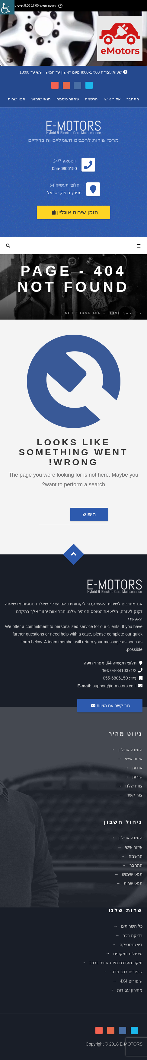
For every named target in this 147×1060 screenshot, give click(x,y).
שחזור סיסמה (67, 99)
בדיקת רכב (132, 935)
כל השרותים (131, 926)
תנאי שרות (17, 99)
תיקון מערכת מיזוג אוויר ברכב (115, 962)
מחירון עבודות (129, 990)
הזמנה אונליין (130, 749)
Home (114, 313)
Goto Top (76, 556)
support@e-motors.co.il (114, 685)
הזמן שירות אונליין (75, 212)
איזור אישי (112, 99)
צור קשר (134, 795)
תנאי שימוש (41, 99)
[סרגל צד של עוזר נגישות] (7, 7)
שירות (137, 776)
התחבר (132, 99)
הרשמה (91, 99)
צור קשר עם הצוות (109, 705)
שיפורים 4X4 (131, 981)
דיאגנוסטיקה (131, 944)
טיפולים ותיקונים (127, 953)
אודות (137, 767)
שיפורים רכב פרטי (126, 971)
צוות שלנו (133, 786)
